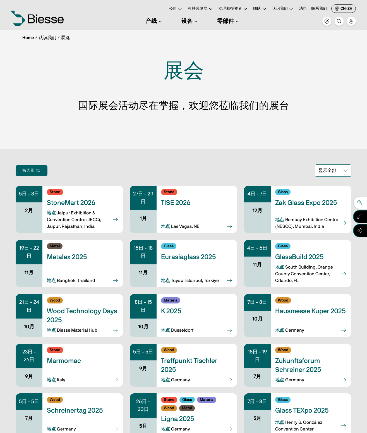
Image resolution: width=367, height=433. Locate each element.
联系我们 (319, 9)
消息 (303, 9)
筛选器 (31, 170)
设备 (190, 21)
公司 (176, 9)
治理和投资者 (234, 9)
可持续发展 (201, 9)
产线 (155, 21)
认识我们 (283, 9)
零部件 (229, 21)
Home (28, 37)
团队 (260, 9)
